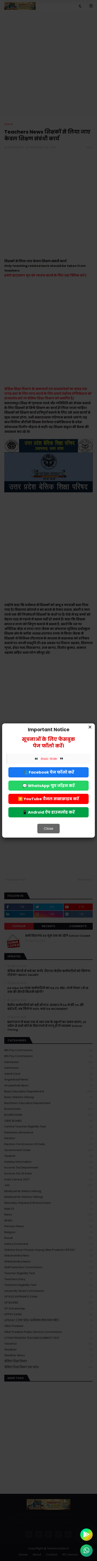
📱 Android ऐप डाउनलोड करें (48, 812)
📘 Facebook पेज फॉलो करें (48, 772)
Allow (70, 21)
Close (48, 828)
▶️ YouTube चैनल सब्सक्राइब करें (48, 798)
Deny (27, 21)
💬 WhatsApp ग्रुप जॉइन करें (48, 785)
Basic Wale (49, 759)
